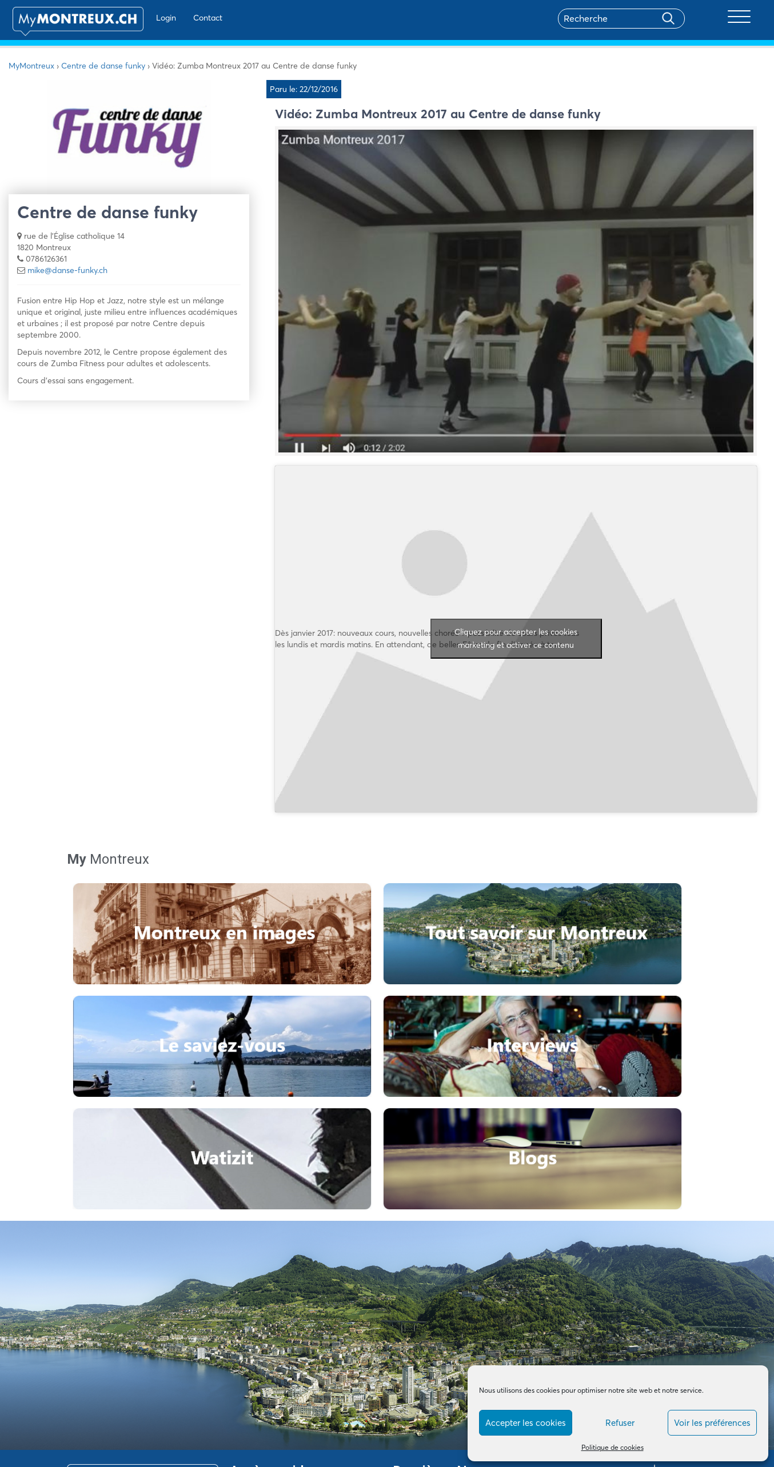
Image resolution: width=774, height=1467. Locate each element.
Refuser (620, 1422)
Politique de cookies (612, 1447)
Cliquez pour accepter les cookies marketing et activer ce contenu (515, 638)
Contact (190, 18)
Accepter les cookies (525, 1422)
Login (149, 18)
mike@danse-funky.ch (67, 270)
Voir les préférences (712, 1422)
